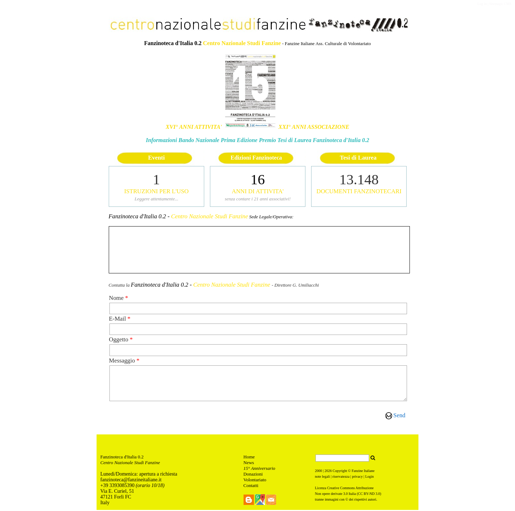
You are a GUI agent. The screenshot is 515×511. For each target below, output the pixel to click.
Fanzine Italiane (363, 472)
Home (249, 458)
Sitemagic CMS (500, 4)
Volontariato (255, 480)
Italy (105, 503)
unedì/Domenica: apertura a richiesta (140, 475)
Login (369, 478)
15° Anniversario (259, 469)
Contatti (251, 486)
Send (399, 415)
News (249, 463)
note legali (322, 478)
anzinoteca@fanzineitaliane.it (131, 480)
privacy (357, 478)
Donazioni (253, 475)
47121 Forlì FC (115, 498)
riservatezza (340, 478)
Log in (482, 4)
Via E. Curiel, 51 (118, 492)
